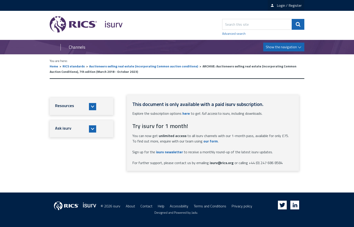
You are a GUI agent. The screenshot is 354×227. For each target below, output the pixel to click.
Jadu (194, 212)
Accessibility (179, 206)
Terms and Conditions (210, 206)
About (130, 206)
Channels (77, 47)
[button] (81, 106)
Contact (146, 206)
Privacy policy (242, 206)
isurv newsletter (169, 152)
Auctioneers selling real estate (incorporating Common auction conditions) (143, 66)
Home (54, 66)
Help (161, 206)
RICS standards (74, 66)
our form (210, 141)
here (186, 113)
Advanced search (234, 33)
